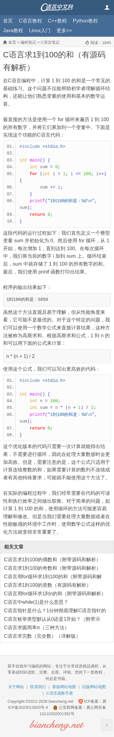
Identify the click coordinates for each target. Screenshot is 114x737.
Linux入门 (39, 30)
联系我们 (38, 686)
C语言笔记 (50, 42)
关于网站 (16, 686)
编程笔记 (28, 42)
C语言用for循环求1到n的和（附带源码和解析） (55, 593)
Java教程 (13, 30)
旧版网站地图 (94, 686)
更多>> (64, 30)
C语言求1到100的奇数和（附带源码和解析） (52, 568)
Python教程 (85, 20)
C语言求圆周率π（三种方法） (36, 627)
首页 (8, 20)
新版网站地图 (64, 686)
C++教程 (57, 20)
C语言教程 (30, 20)
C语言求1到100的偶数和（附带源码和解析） (52, 559)
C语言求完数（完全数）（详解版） (42, 636)
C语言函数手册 (59, 693)
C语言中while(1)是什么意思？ (36, 602)
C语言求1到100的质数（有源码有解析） (47, 585)
